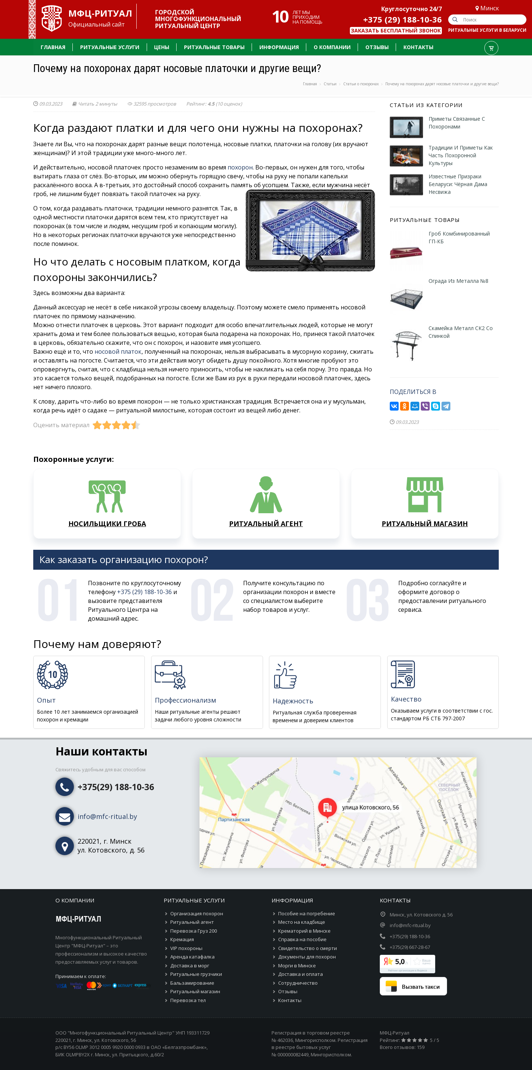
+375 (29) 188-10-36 (402, 19)
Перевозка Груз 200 (193, 930)
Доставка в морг (189, 965)
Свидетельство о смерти (307, 948)
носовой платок (118, 351)
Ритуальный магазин (195, 991)
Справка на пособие (302, 939)
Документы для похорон (307, 956)
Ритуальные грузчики (196, 974)
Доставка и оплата (300, 974)
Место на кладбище (301, 922)
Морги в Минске (297, 965)
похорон (240, 167)
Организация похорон (196, 913)
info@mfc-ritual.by (107, 816)
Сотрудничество (298, 983)
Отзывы (287, 991)
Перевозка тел (188, 1000)
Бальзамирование (192, 983)
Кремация (182, 939)
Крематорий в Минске (304, 930)
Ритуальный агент (192, 922)
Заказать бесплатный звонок (396, 30)
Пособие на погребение (306, 913)
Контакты (289, 1000)
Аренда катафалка (192, 956)
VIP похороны (186, 948)
